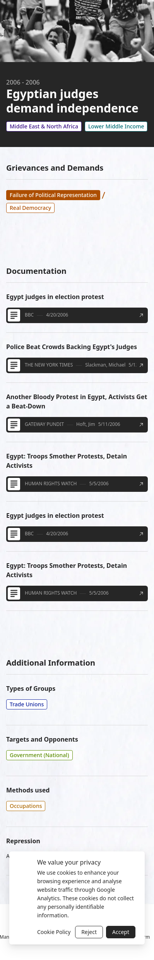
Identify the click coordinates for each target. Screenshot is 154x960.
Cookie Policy (53, 932)
